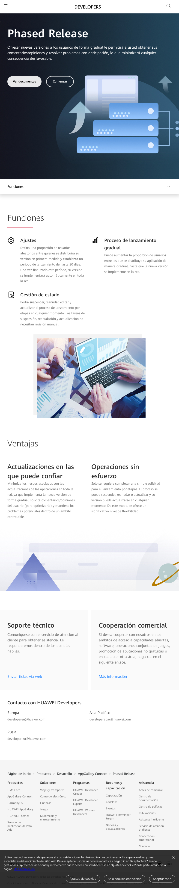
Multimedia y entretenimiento (50, 817)
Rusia (11, 732)
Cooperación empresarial (147, 838)
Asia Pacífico (100, 713)
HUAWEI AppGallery (20, 809)
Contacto (144, 846)
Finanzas (45, 803)
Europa (13, 713)
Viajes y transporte (52, 790)
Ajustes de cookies (83, 878)
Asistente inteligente (151, 819)
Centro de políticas (150, 806)
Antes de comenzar (151, 790)
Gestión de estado (40, 295)
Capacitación (114, 795)
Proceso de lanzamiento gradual (130, 244)
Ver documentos (24, 81)
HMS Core (13, 790)
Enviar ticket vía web (24, 676)
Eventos (111, 808)
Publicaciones (147, 813)
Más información (24, 869)
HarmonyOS (15, 803)
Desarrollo (64, 774)
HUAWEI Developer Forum (118, 816)
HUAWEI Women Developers (84, 812)
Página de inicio (19, 774)
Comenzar (60, 81)
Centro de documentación (148, 798)
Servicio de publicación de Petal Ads (20, 826)
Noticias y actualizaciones (115, 826)
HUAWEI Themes (18, 815)
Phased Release (124, 774)
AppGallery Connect (92, 774)
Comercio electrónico (53, 796)
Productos (44, 774)
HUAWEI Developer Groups (85, 791)
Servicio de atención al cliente (151, 827)
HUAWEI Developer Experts (85, 802)
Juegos (44, 809)
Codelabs (111, 802)
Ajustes (28, 240)
